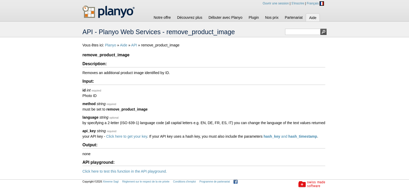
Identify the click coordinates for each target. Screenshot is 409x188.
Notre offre (162, 17)
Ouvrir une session (276, 3)
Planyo (110, 45)
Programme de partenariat (214, 181)
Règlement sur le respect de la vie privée (145, 181)
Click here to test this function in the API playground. (124, 171)
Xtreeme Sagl (111, 181)
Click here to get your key (126, 136)
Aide (312, 18)
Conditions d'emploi (184, 181)
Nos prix (271, 17)
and (290, 136)
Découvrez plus (189, 17)
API (134, 45)
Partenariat (294, 17)
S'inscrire (297, 3)
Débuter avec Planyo (225, 17)
